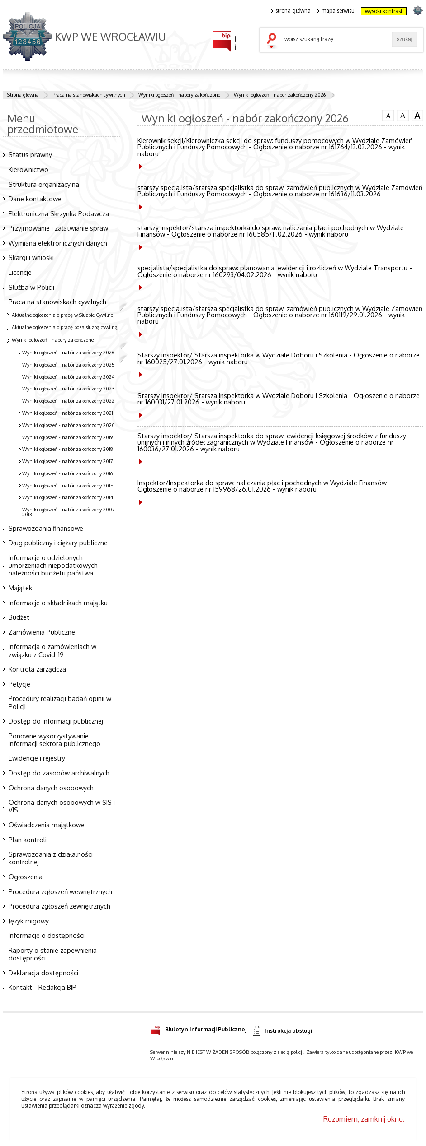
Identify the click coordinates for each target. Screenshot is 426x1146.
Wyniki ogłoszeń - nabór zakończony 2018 (67, 449)
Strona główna (23, 95)
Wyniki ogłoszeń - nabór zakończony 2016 (67, 473)
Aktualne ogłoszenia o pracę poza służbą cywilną (65, 327)
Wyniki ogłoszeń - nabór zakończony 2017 (67, 461)
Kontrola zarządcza (37, 669)
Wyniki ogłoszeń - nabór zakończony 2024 (68, 377)
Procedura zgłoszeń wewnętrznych (60, 891)
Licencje (20, 272)
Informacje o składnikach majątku (58, 603)
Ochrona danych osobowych (51, 788)
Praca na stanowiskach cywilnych (88, 95)
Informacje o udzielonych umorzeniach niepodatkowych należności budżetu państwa (53, 565)
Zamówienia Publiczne (42, 632)
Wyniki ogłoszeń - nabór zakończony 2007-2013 (69, 512)
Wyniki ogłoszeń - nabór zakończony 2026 (280, 95)
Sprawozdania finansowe (46, 528)
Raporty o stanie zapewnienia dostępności (53, 954)
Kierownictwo (28, 169)
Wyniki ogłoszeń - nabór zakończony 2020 (68, 425)
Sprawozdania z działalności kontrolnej (51, 858)
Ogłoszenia (26, 876)
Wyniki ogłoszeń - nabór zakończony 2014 (67, 497)
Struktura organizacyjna (44, 184)
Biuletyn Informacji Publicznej (198, 1028)
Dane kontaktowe (35, 199)
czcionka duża (417, 115)
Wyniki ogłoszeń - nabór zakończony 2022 (68, 401)
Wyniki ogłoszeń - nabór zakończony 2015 (68, 486)
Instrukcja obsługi (281, 1031)
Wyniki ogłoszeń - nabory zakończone (179, 95)
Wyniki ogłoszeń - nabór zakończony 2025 (68, 365)
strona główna (291, 11)
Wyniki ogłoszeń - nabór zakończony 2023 (68, 388)
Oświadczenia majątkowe (47, 825)
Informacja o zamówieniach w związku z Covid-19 (52, 650)
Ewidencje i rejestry (37, 758)
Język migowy (29, 921)
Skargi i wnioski (31, 257)
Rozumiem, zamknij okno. (364, 1118)
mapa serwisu (336, 11)
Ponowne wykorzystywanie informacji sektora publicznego (54, 739)
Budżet (19, 617)
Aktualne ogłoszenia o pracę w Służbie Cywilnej (63, 315)
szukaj (273, 41)
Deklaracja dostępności (43, 973)
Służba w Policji (31, 287)
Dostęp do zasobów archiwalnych (59, 773)
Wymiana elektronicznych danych (58, 243)
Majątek (20, 588)
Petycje (19, 684)
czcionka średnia (402, 115)
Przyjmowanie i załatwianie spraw (58, 228)
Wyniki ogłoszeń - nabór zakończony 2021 (67, 413)
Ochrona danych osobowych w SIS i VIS (62, 806)
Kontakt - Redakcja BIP (42, 987)
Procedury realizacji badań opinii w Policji (60, 702)
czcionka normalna (388, 115)
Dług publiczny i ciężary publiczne (58, 542)
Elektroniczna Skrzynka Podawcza (59, 213)
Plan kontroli (28, 839)
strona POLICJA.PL (417, 10)
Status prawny (30, 154)
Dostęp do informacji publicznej (56, 721)
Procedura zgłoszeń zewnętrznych (59, 906)
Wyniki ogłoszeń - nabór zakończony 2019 (67, 437)
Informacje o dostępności (47, 935)
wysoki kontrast (383, 11)
